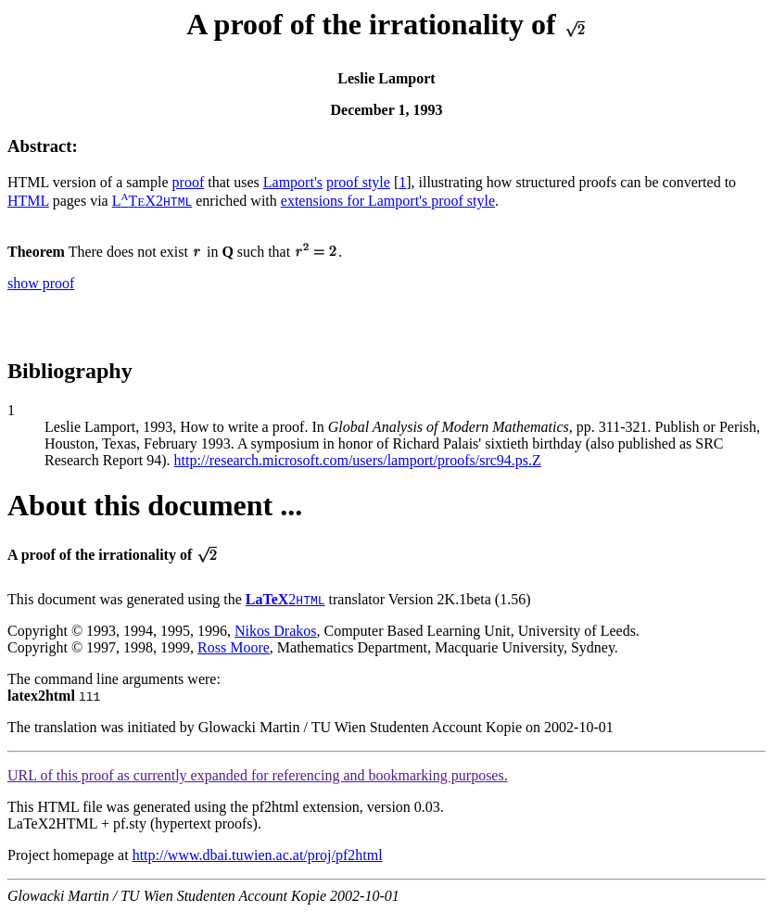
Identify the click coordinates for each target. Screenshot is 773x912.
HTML (28, 201)
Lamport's (293, 182)
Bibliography (70, 371)
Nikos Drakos (275, 631)
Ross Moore (233, 647)
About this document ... (154, 505)
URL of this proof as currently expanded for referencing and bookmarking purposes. (257, 775)
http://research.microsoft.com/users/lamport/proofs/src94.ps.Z (357, 460)
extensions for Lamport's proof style (388, 201)
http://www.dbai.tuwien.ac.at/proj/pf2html (258, 855)
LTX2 (152, 201)
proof (188, 182)
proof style (358, 182)
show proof (40, 283)
